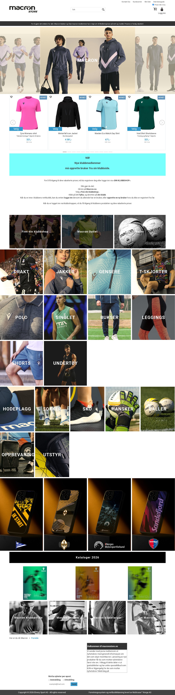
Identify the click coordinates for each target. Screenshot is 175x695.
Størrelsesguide (159, 2)
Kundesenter (137, 2)
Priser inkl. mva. (159, 5)
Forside (34, 638)
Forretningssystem (97, 692)
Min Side (148, 2)
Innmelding (55, 680)
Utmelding (69, 680)
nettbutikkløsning (116, 692)
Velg (55, 128)
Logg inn (162, 13)
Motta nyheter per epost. (59, 676)
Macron (24, 638)
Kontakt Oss (126, 2)
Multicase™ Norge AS (142, 692)
